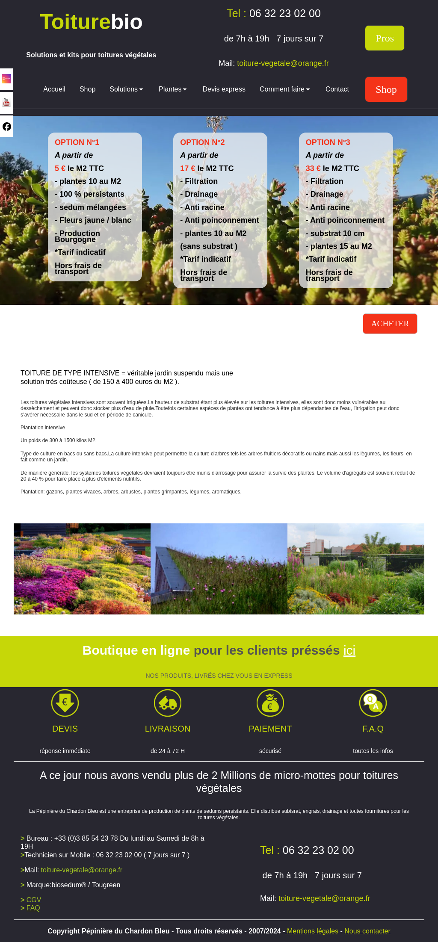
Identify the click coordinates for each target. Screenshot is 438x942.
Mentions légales (312, 931)
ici (349, 650)
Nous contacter (367, 931)
